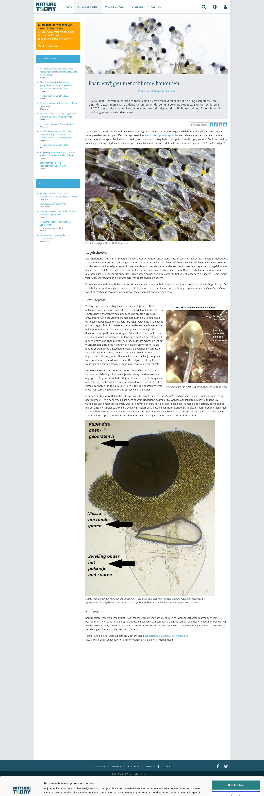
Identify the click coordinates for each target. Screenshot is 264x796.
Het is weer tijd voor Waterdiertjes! (57, 123)
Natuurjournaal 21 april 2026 (54, 95)
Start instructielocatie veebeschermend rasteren (53, 164)
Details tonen (182, 789)
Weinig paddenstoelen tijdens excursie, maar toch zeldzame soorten (59, 195)
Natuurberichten (88, 6)
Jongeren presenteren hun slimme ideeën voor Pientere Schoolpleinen (57, 154)
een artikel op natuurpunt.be (161, 135)
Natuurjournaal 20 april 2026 (54, 144)
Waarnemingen (115, 6)
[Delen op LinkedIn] (220, 124)
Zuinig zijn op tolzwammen (53, 203)
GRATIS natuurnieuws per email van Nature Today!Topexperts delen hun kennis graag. (56, 39)
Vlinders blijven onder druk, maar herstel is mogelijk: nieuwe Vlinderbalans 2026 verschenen (56, 134)
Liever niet (235, 778)
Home (68, 6)
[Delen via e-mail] (225, 124)
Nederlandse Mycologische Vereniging (156, 90)
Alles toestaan (235, 766)
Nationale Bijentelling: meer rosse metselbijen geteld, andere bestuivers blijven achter (58, 71)
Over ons (139, 6)
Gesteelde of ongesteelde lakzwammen (52, 237)
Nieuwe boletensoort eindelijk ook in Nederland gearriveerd (58, 213)
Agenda (156, 6)
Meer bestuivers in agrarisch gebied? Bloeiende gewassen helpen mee (58, 115)
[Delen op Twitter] (216, 124)
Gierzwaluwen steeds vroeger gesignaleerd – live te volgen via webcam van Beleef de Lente (55, 85)
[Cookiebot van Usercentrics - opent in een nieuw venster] (22, 789)
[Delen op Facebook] (211, 124)
